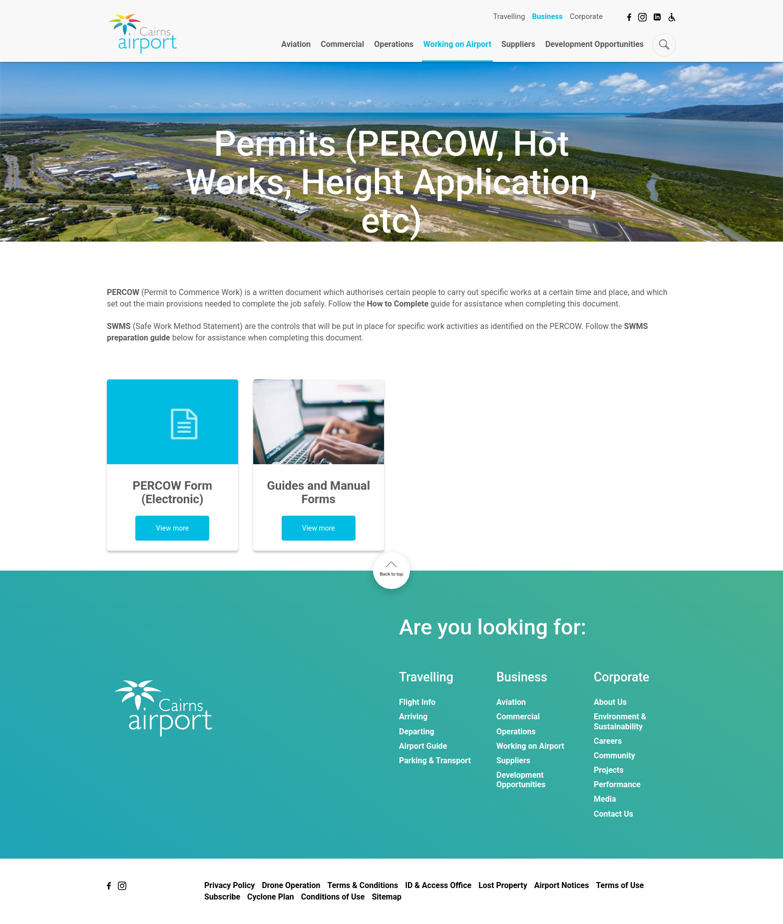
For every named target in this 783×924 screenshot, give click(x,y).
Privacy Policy (229, 885)
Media (605, 799)
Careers (608, 741)
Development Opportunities (594, 44)
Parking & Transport (435, 760)
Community (614, 755)
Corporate (586, 16)
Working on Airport (457, 44)
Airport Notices (561, 885)
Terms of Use (620, 885)
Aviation (296, 44)
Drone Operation (291, 885)
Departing (416, 731)
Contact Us (613, 814)
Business (547, 16)
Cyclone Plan (270, 897)
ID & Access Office (438, 885)
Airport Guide (423, 746)
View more (172, 528)
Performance (617, 784)
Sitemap (386, 897)
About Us (610, 702)
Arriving (413, 716)
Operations (393, 44)
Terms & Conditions (362, 885)
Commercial (342, 44)
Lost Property (502, 885)
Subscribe (222, 897)
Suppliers (518, 44)
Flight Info (417, 702)
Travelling (509, 16)
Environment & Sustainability (620, 721)
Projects (609, 770)
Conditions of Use (333, 897)
